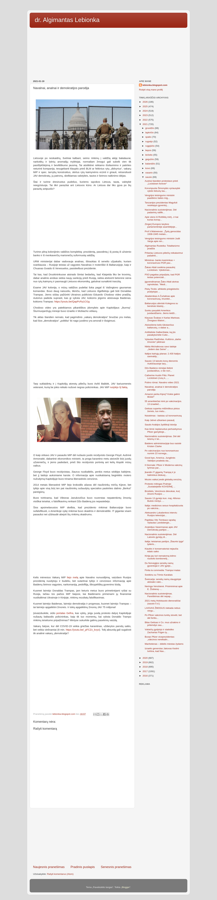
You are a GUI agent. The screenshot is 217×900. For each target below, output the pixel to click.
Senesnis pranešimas (116, 867)
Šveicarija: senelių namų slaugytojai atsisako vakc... (163, 580)
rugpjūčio (150, 146)
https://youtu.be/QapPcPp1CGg (72, 301)
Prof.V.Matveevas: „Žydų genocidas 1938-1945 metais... (163, 232)
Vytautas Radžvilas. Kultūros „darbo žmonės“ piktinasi (163, 340)
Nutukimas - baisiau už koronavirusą (163, 415)
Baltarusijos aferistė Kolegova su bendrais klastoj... (161, 304)
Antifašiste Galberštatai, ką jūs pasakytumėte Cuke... (160, 333)
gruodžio (150, 128)
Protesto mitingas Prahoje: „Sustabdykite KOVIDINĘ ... (160, 485)
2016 (145, 675)
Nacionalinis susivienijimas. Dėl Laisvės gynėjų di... (161, 535)
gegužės (150, 159)
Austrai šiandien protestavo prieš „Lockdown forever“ (161, 182)
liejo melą (72, 577)
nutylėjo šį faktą (118, 387)
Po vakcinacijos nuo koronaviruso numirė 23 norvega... (162, 452)
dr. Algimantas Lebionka (67, 19)
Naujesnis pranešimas (49, 867)
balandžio (150, 163)
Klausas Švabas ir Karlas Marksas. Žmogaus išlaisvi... (162, 319)
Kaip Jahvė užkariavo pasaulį (159, 420)
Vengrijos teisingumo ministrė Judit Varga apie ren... (162, 239)
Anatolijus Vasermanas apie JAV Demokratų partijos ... (161, 528)
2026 (145, 102)
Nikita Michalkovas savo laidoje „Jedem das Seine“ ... (160, 348)
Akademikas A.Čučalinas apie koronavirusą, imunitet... (160, 297)
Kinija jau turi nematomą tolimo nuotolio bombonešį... (160, 557)
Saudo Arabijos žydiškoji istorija (161, 424)
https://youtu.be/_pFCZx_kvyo (82, 629)
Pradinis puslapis (83, 867)
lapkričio (149, 132)
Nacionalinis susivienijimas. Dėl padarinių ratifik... (161, 211)
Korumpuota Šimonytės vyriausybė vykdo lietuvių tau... (162, 189)
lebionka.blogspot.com (154, 85)
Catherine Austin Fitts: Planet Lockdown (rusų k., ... (159, 376)
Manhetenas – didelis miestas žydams (164, 644)
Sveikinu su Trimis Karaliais (159, 575)
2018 (145, 666)
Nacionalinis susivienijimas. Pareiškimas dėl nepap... (159, 595)
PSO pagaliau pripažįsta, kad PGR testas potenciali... (162, 276)
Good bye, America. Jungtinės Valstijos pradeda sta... (160, 459)
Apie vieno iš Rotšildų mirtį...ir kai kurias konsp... (161, 218)
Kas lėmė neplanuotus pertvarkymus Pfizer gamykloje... (163, 430)
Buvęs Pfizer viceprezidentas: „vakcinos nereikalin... (160, 638)
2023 (145, 115)
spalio (148, 137)
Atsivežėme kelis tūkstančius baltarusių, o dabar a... (159, 326)
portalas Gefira (64, 613)
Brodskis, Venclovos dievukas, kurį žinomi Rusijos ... (162, 492)
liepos (148, 150)
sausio (149, 177)
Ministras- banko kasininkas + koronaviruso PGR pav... (160, 261)
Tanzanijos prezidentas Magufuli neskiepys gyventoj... (161, 204)
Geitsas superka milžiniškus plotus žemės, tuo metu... (162, 409)
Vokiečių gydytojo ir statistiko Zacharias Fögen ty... (159, 630)
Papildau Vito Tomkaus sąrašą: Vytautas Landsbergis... (160, 521)
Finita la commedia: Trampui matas (162, 570)
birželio (149, 155)
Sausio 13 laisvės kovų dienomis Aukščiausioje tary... (161, 362)
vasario (149, 172)
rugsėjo (149, 141)
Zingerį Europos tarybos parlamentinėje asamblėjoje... (161, 225)
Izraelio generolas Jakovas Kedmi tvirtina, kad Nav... (162, 649)
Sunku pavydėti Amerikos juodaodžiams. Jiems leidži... (160, 311)
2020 (145, 658)
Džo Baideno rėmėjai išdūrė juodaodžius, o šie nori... (159, 369)
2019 (145, 662)
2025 (145, 106)
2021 (145, 124)
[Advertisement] (108, 52)
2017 (145, 671)
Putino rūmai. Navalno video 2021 (162, 382)
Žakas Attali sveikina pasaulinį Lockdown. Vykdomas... (160, 268)
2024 (145, 111)
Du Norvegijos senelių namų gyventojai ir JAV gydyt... (159, 564)
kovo (148, 168)
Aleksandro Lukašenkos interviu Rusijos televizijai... (161, 514)
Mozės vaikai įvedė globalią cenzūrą (163, 479)
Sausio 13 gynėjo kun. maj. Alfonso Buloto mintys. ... (162, 499)
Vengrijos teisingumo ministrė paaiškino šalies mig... (160, 196)
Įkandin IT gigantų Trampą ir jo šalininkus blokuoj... (160, 473)
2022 (145, 120)
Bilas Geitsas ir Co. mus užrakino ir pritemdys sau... (162, 623)
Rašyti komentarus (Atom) (60, 874)
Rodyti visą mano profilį (151, 89)
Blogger (126, 887)
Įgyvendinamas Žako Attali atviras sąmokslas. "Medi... (162, 283)
